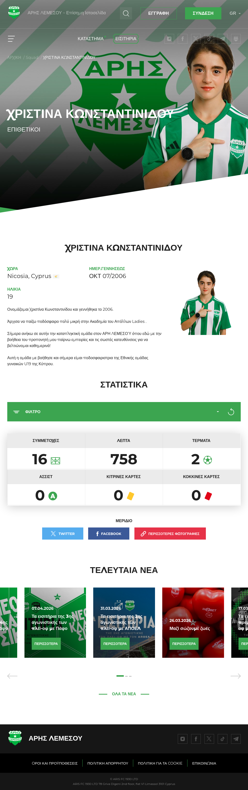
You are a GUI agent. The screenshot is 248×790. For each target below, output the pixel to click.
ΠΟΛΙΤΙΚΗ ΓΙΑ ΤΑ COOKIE (160, 763)
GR (235, 13)
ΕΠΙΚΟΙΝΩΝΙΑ (204, 763)
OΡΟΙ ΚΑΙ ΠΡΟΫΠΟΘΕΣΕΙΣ (55, 763)
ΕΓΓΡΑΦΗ (158, 13)
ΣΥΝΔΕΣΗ (203, 13)
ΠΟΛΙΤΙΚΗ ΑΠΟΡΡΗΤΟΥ (107, 763)
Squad (32, 57)
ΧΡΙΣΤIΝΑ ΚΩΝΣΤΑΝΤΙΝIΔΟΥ (69, 57)
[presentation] (12, 676)
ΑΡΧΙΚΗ (14, 57)
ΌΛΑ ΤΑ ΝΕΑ (124, 694)
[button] (120, 676)
